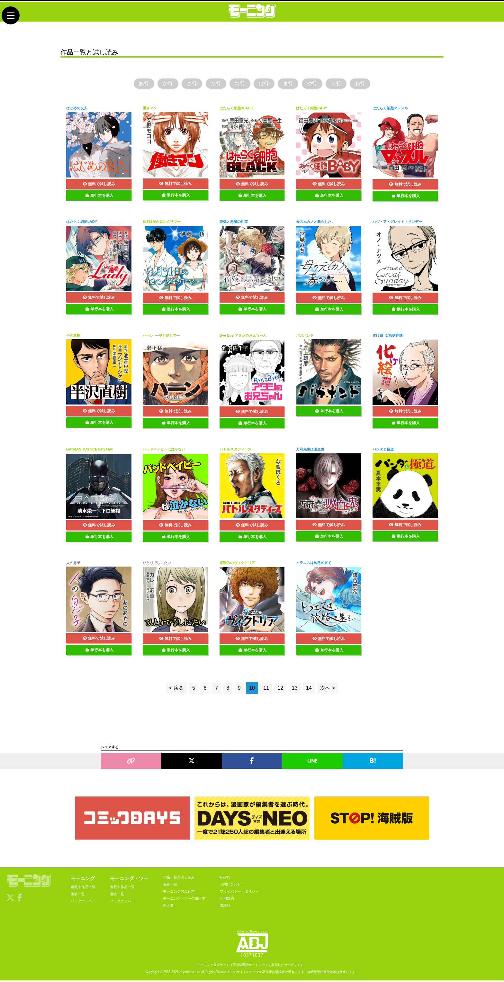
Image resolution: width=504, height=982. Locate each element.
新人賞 (168, 907)
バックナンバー (83, 902)
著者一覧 (78, 895)
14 (309, 689)
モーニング (83, 879)
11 (266, 689)
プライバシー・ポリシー (239, 893)
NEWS (225, 878)
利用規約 (227, 900)
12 (280, 689)
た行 (212, 84)
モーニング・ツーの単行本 (184, 900)
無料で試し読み (99, 185)
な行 (239, 84)
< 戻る (176, 689)
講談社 (225, 907)
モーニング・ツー (129, 879)
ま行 (292, 84)
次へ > (327, 689)
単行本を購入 (99, 197)
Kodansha (187, 973)
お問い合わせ (230, 885)
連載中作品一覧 (83, 888)
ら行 (345, 84)
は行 (265, 84)
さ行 (186, 84)
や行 (318, 84)
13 (295, 689)
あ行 (133, 84)
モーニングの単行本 (179, 893)
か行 (159, 84)
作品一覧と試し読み (179, 878)
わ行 (371, 84)
